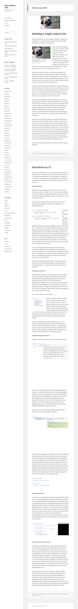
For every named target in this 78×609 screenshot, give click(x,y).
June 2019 (7, 103)
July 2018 (7, 130)
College (6, 203)
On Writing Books (9, 48)
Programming (8, 18)
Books (6, 23)
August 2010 (7, 189)
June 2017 (7, 152)
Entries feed (7, 246)
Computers (7, 205)
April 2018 (7, 138)
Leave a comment (63, 153)
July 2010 (7, 191)
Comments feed (8, 249)
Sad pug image (35, 60)
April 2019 (7, 108)
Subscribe (7, 25)
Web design (7, 230)
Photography (8, 215)
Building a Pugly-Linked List (49, 33)
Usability (7, 227)
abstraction (51, 593)
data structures (53, 153)
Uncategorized (8, 225)
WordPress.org (8, 251)
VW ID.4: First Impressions (11, 46)
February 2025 (8, 91)
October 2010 (8, 184)
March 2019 (7, 111)
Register (6, 241)
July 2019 (7, 101)
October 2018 (8, 123)
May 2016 (7, 167)
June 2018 (7, 133)
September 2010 (8, 187)
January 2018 (8, 145)
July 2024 (7, 94)
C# (55, 593)
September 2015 (8, 177)
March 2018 (7, 140)
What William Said (10, 6)
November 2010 (8, 182)
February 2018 (8, 142)
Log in (6, 244)
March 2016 (7, 169)
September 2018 (8, 125)
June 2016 (7, 165)
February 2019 (8, 113)
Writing (6, 232)
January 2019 (8, 116)
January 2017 (8, 157)
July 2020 (7, 98)
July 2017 (7, 150)
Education (7, 208)
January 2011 (8, 179)
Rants (6, 220)
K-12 (6, 210)
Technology (7, 223)
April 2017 (7, 155)
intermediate (65, 593)
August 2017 (7, 147)
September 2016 (8, 162)
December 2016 (8, 160)
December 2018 (8, 118)
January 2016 (8, 174)
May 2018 (7, 135)
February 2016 (8, 172)
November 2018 (8, 120)
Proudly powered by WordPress (39, 606)
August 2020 (7, 96)
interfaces (59, 593)
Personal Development (10, 20)
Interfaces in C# (41, 167)
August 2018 (7, 128)
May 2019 (7, 106)
